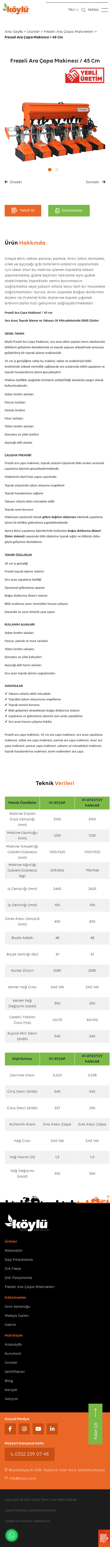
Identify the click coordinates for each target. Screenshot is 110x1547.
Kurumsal (13, 1354)
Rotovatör (14, 1251)
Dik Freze (13, 1269)
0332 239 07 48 (29, 1454)
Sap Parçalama (19, 1260)
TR (70, 10)
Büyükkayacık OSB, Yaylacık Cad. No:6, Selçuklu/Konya (55, 1470)
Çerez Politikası (16, 1510)
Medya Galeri (17, 1316)
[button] (51, 169)
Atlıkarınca (42, 1521)
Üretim (10, 1325)
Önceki (14, 182)
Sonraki (95, 182)
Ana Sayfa (14, 32)
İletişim (11, 1399)
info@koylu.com (20, 1478)
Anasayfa (13, 1345)
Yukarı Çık (95, 1424)
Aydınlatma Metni (42, 1510)
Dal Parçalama (18, 1278)
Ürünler (33, 32)
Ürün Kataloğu (17, 1307)
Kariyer (11, 1390)
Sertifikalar (15, 1372)
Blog (9, 1381)
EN (76, 10)
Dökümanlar (69, 210)
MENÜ (98, 10)
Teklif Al (23, 210)
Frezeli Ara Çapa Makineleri (69, 32)
